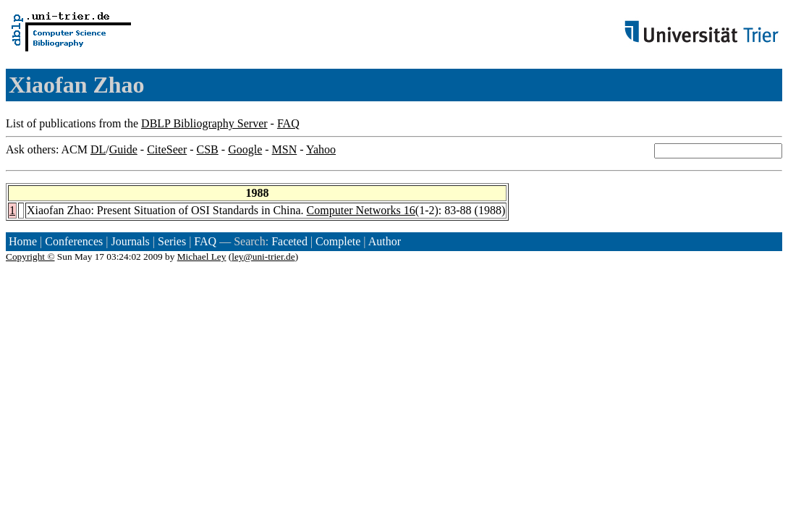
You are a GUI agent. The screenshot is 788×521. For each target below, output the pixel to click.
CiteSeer (167, 149)
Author (384, 241)
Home (23, 241)
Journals (130, 241)
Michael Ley (201, 256)
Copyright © (30, 256)
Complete (337, 241)
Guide (123, 149)
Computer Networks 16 (361, 210)
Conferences (74, 241)
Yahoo (321, 149)
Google (245, 149)
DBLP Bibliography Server (204, 123)
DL (98, 149)
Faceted (289, 241)
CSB (208, 149)
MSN (284, 149)
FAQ (288, 123)
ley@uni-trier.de (263, 256)
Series (172, 241)
